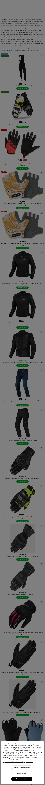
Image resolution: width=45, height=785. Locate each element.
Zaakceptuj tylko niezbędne (22, 767)
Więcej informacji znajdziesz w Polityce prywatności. (18, 762)
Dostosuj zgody (21, 773)
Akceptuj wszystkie (22, 779)
